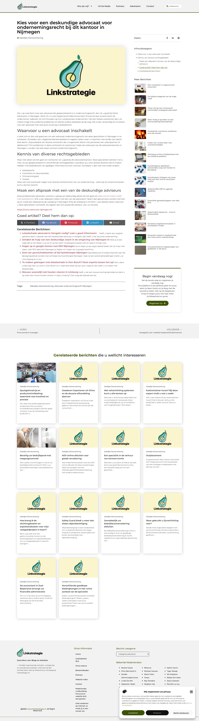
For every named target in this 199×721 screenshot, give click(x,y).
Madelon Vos (149, 684)
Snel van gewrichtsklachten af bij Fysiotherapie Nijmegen (54, 252)
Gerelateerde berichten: (149, 71)
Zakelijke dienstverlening (31, 38)
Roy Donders (149, 681)
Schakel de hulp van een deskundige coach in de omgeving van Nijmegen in (65, 239)
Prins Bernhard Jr (128, 671)
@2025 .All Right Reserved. (38, 710)
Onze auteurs (81, 666)
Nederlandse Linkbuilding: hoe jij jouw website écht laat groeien (81, 694)
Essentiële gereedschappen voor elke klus (163, 202)
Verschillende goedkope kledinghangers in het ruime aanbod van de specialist (77, 588)
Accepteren (133, 713)
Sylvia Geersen (173, 681)
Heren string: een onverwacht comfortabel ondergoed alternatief (162, 109)
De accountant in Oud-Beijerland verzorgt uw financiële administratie (32, 588)
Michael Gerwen (151, 671)
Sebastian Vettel (128, 684)
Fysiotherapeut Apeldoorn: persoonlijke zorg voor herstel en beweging (161, 168)
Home (78, 654)
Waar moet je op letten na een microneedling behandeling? (160, 121)
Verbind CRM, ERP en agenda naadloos (160, 190)
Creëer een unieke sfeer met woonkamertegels (160, 144)
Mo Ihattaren (172, 674)
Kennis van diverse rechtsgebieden (153, 58)
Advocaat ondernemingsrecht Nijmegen (73, 286)
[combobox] (173, 6)
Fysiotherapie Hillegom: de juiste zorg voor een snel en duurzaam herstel (162, 179)
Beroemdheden (82, 670)
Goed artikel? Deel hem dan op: (153, 67)
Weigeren (157, 713)
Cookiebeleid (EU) (81, 660)
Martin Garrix (172, 668)
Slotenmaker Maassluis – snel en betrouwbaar (161, 213)
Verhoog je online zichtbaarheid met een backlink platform (163, 155)
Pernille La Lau (173, 684)
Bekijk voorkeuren (181, 713)
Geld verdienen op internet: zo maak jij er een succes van (82, 707)
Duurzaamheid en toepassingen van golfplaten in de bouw (163, 248)
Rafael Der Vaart (174, 678)
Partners (120, 6)
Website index (82, 679)
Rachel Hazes (127, 668)
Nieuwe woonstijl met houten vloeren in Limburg (50, 272)
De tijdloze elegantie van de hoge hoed (162, 97)
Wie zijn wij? (84, 6)
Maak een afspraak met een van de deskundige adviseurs (160, 62)
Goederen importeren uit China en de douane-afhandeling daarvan (78, 393)
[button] (191, 692)
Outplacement (153, 455)
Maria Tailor (149, 674)
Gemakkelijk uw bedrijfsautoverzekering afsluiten (116, 523)
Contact (150, 6)
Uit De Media (104, 6)
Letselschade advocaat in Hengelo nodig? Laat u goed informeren (59, 233)
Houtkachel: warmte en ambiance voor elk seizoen (162, 132)
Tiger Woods (172, 671)
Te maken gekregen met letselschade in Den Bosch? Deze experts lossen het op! (68, 262)
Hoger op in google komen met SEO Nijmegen (48, 246)
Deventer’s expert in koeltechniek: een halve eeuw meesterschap (162, 236)
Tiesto (146, 678)
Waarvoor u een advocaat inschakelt (154, 54)
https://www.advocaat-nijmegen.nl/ (34, 209)
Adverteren (135, 6)
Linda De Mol (127, 681)
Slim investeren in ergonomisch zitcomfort (161, 86)
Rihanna (147, 668)
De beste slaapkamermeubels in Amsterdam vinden (161, 225)
